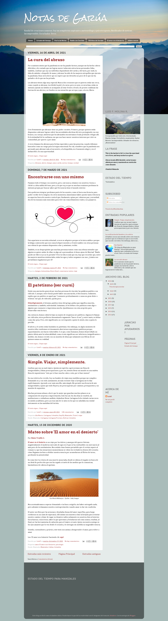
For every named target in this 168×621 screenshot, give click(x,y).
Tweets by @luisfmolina (114, 209)
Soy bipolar (118, 245)
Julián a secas (133, 40)
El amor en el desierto (115, 40)
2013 (110, 315)
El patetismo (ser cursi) (51, 285)
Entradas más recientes (39, 554)
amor (55, 163)
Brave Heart (54, 271)
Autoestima (45, 271)
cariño (59, 163)
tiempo (70, 163)
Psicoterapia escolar (117, 287)
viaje (75, 271)
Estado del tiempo (44, 40)
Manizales (68, 415)
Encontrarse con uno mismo (56, 176)
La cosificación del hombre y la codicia (119, 234)
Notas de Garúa (65, 18)
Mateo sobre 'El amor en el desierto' (63, 432)
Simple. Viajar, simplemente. (56, 362)
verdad (76, 163)
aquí (62, 537)
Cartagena (47, 415)
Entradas (111, 198)
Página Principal (67, 554)
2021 (110, 298)
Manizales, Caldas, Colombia (51, 547)
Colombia (54, 415)
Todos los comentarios (115, 202)
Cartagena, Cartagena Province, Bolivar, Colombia (58, 418)
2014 (110, 311)
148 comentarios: (68, 412)
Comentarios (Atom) (45, 559)
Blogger (132, 615)
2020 (110, 301)
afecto (44, 163)
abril (112, 294)
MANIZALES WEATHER (84, 590)
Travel (75, 415)
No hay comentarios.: (68, 159)
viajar (80, 415)
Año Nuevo (39, 415)
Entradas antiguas (91, 554)
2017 (110, 305)
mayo (112, 291)
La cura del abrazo (46, 59)
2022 (110, 281)
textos (71, 271)
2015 (110, 308)
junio (112, 284)
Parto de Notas (60, 40)
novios (64, 163)
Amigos (49, 163)
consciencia (64, 271)
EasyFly (61, 415)
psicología (59, 544)
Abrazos (38, 163)
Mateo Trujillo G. (37, 438)
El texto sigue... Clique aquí (37, 156)
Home (30, 40)
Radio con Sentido (77, 40)
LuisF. (110, 396)
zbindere (113, 615)
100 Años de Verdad (95, 40)
